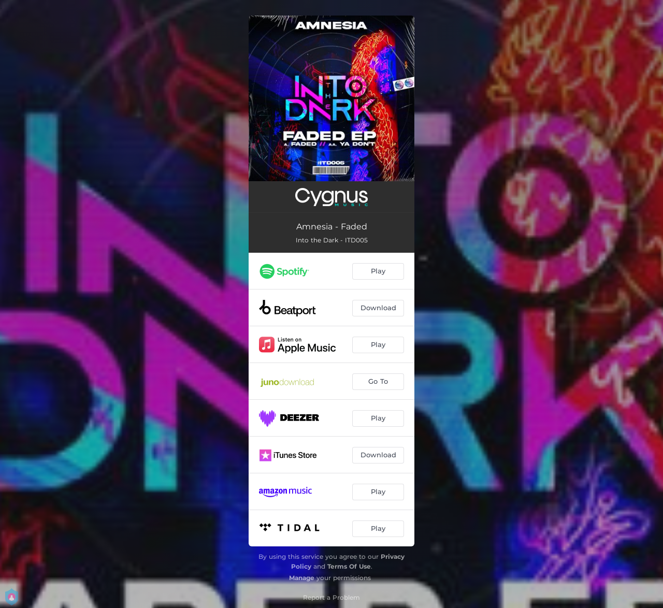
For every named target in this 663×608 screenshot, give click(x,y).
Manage (301, 578)
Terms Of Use (349, 566)
